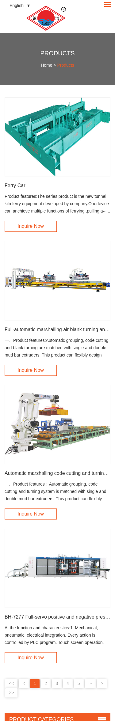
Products (57, 53)
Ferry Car (15, 185)
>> (11, 692)
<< (11, 683)
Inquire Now (30, 226)
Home (46, 65)
